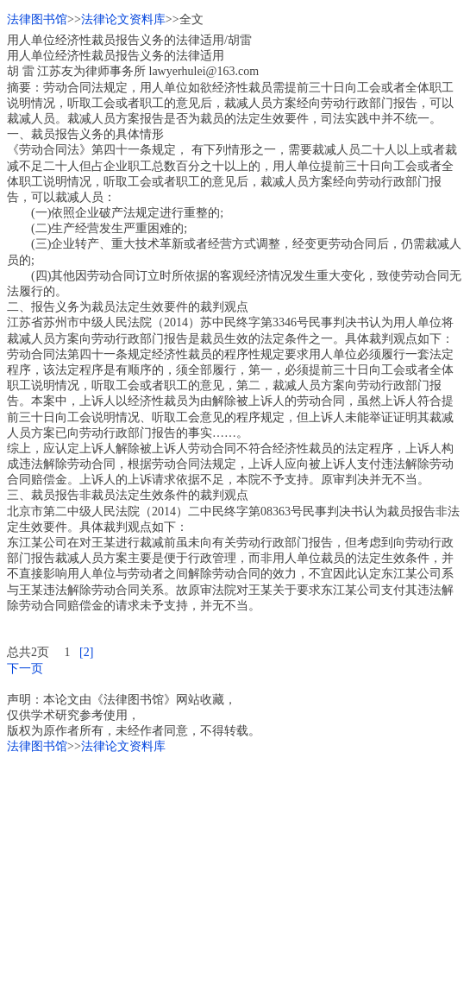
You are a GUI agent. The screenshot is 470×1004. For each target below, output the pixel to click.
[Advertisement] (235, 876)
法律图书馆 (37, 19)
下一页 (25, 668)
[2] (86, 652)
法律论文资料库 (123, 19)
